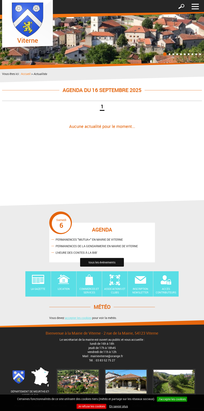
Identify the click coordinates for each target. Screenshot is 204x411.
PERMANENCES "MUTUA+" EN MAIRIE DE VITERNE (89, 239)
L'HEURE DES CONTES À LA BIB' (76, 252)
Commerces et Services (89, 290)
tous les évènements (102, 262)
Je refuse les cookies (91, 406)
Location (64, 288)
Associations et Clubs (114, 290)
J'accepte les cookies (172, 399)
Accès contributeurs (166, 290)
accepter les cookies (78, 318)
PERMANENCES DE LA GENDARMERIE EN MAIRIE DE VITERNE (97, 246)
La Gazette (38, 288)
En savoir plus (118, 406)
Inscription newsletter (140, 290)
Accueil (26, 74)
